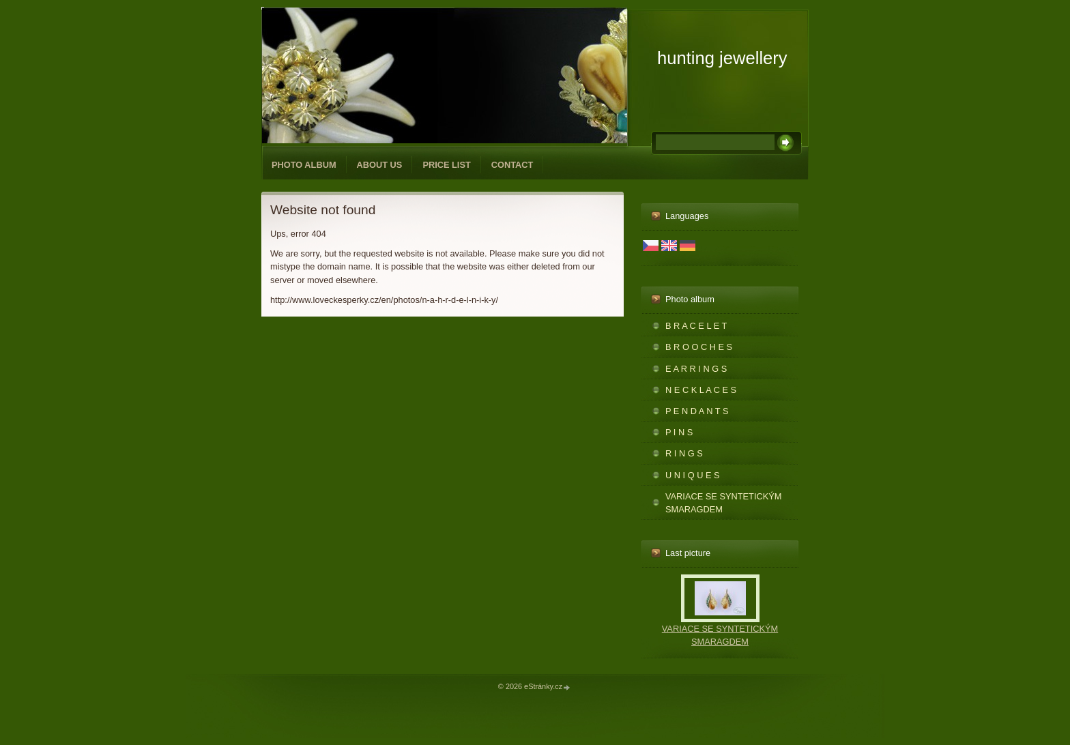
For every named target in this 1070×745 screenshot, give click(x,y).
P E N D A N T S (696, 411)
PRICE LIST (446, 165)
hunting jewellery (722, 58)
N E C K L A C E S (700, 390)
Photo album (304, 165)
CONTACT (512, 165)
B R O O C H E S (698, 347)
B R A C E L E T (696, 326)
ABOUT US (380, 165)
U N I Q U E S (692, 475)
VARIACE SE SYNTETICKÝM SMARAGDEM (723, 502)
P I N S (679, 432)
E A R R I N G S (696, 369)
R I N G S (684, 453)
